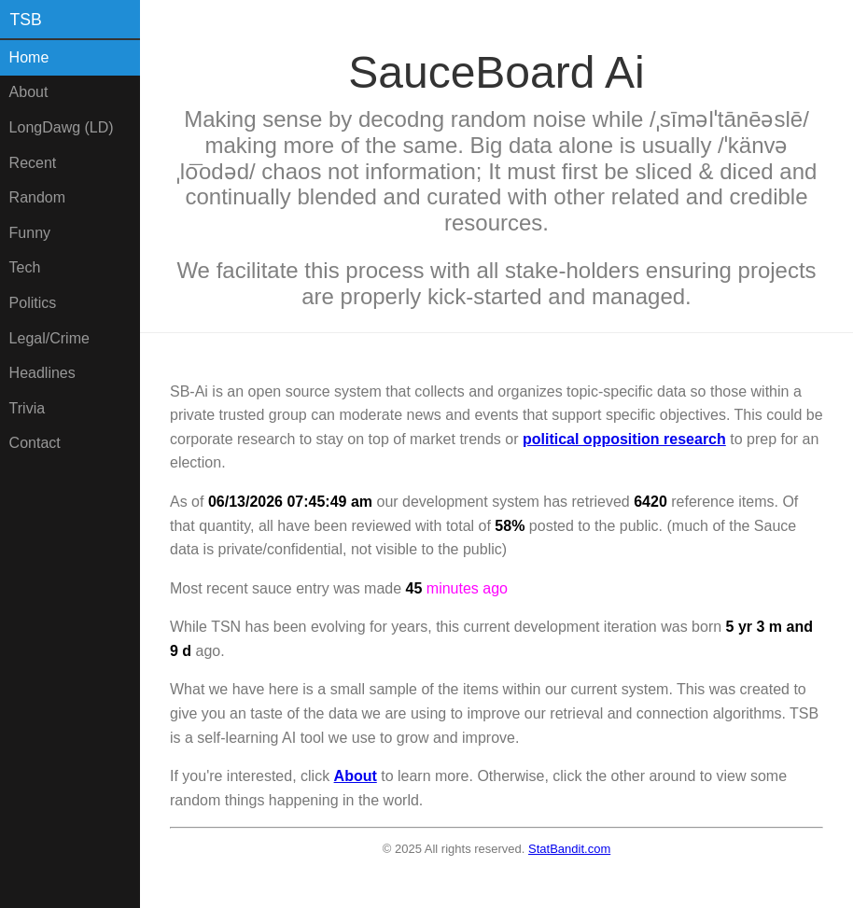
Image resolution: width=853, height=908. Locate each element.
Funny (29, 233)
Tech (25, 267)
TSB (26, 19)
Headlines (42, 373)
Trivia (27, 408)
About (29, 92)
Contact (35, 443)
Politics (33, 303)
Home (29, 57)
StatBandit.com (569, 849)
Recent (33, 163)
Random (37, 197)
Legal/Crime (49, 338)
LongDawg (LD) (61, 127)
